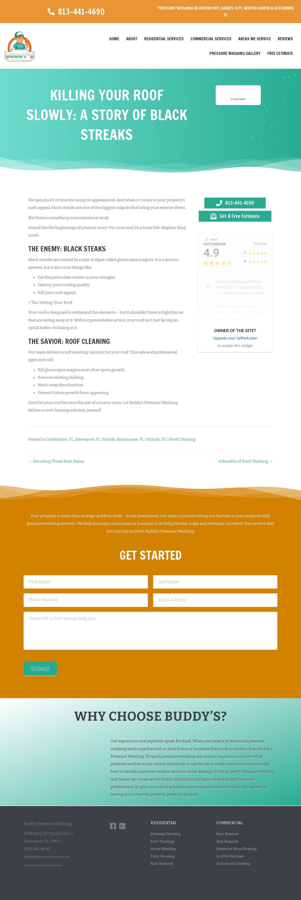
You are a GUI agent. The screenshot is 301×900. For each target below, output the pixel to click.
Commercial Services (210, 39)
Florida (108, 439)
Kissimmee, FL (130, 439)
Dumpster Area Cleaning (236, 848)
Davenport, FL (88, 439)
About (131, 39)
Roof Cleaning (182, 439)
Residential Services (164, 39)
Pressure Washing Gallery (235, 53)
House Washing (163, 848)
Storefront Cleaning (233, 863)
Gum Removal (227, 841)
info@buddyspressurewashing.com (46, 857)
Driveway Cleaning (165, 833)
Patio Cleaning (162, 856)
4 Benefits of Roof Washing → (245, 461)
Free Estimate (280, 53)
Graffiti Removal (229, 856)
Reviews (285, 39)
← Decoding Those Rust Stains (56, 461)
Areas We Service (254, 39)
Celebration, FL (60, 439)
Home (114, 39)
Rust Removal (161, 863)
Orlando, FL (155, 439)
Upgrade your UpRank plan (235, 338)
